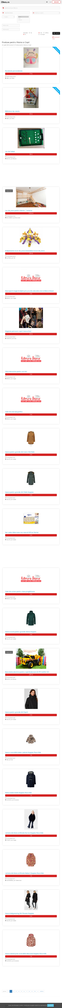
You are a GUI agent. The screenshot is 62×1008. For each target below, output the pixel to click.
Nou (23, 18)
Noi (41, 33)
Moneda (25, 33)
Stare (23, 17)
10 (35, 991)
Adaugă (56, 2)
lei (31, 33)
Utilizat (23, 20)
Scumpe (42, 34)
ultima (41, 991)
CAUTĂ (56, 33)
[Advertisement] (31, 176)
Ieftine (46, 33)
